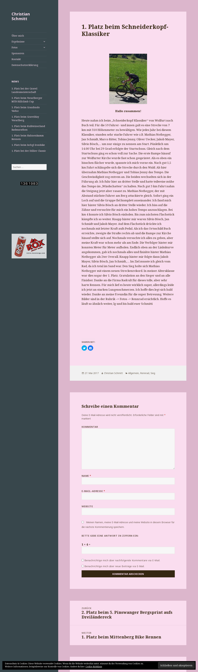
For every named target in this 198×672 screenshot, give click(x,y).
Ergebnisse (18, 41)
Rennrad (144, 373)
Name (86, 475)
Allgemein (133, 373)
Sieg (153, 373)
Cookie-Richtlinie (93, 666)
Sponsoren (18, 53)
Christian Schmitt (21, 16)
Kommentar (90, 426)
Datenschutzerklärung (25, 65)
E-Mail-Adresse (93, 491)
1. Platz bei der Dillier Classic (29, 150)
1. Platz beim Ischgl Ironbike (28, 144)
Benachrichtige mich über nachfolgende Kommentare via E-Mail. (122, 560)
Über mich (18, 35)
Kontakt (16, 59)
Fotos (14, 47)
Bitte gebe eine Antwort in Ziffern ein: (110, 535)
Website (87, 506)
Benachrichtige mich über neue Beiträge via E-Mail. (114, 566)
